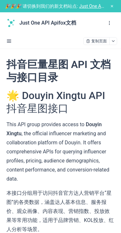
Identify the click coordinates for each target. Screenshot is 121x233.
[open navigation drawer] (109, 23)
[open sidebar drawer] (9, 41)
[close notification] (112, 6)
